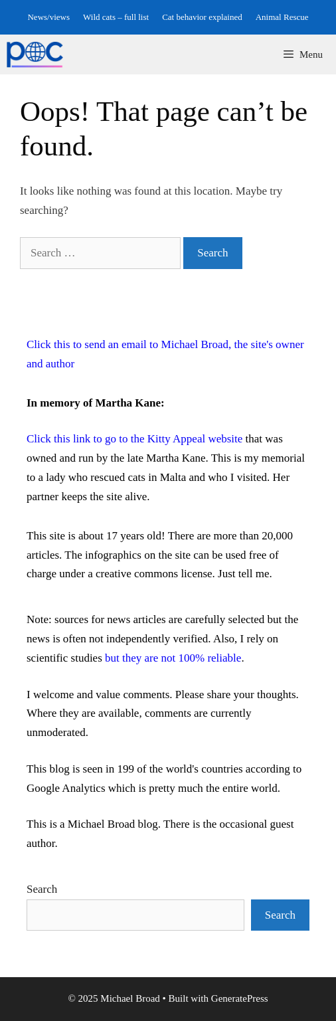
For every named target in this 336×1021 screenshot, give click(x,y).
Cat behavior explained (202, 17)
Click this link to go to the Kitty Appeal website (134, 438)
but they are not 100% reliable (173, 658)
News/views (48, 17)
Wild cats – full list (116, 17)
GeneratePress (239, 998)
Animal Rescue (282, 17)
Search (42, 889)
